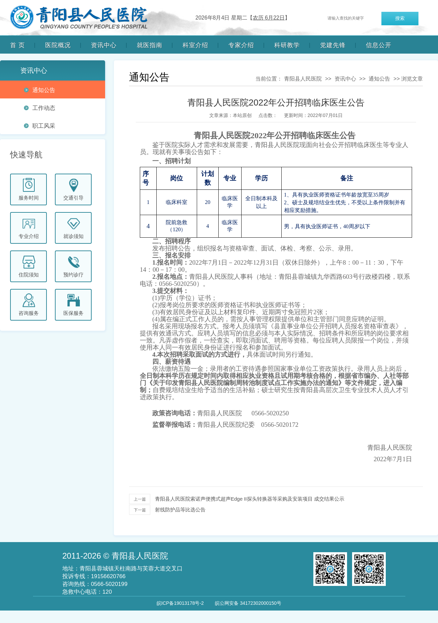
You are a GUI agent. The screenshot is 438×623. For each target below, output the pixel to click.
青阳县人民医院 (303, 79)
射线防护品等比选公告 (180, 509)
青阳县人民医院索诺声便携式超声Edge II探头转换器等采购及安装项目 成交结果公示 (249, 499)
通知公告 (379, 79)
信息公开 (379, 45)
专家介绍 (241, 45)
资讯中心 (104, 45)
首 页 (17, 45)
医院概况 (58, 45)
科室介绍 (195, 45)
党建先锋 (333, 45)
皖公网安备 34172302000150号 (248, 603)
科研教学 (287, 45)
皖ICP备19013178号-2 (180, 603)
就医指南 (149, 45)
